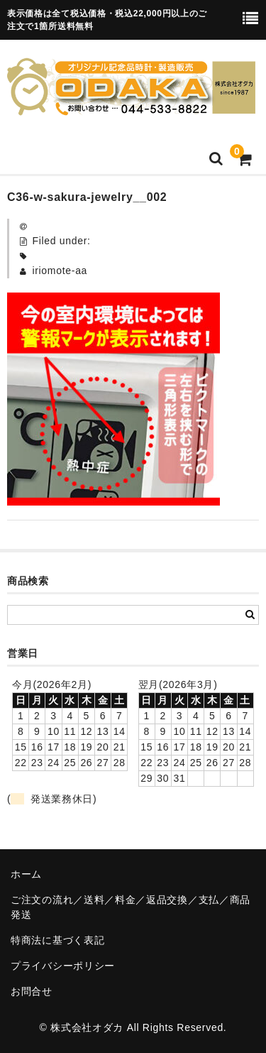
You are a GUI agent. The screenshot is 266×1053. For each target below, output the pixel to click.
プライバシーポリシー (63, 965)
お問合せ (31, 991)
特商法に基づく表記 (57, 940)
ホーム (26, 874)
